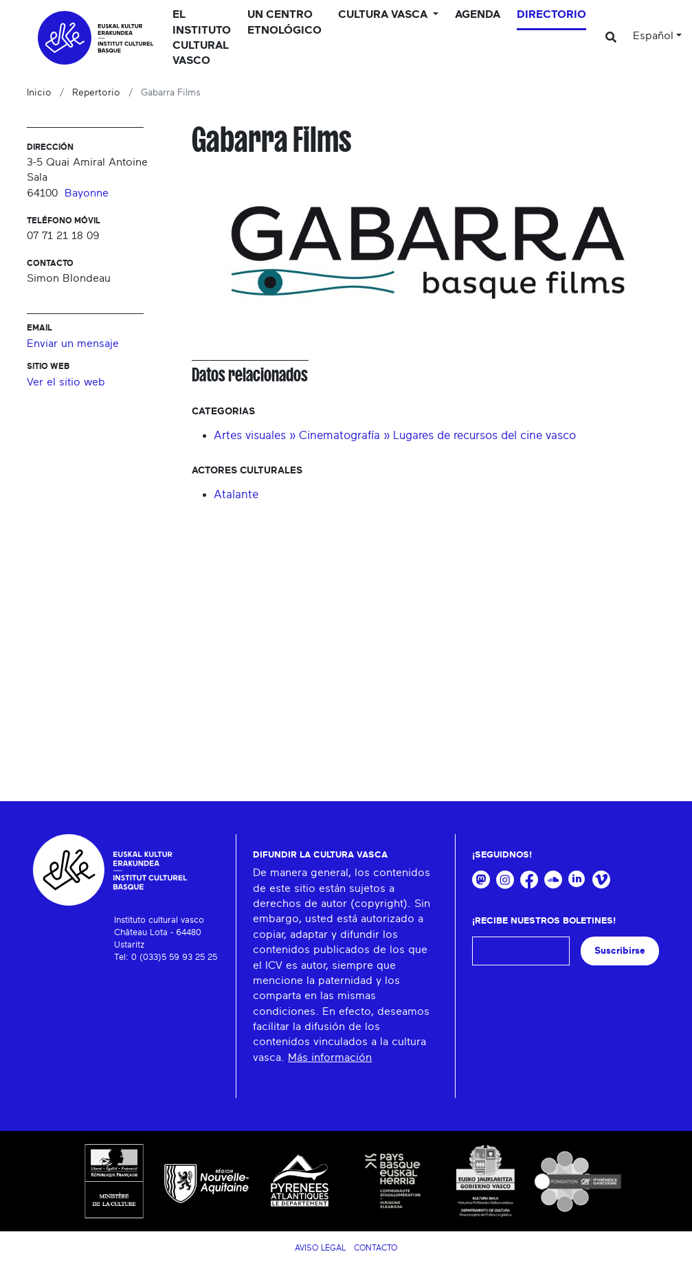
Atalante (236, 494)
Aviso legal (320, 1248)
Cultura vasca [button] (384, 14)
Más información (330, 1057)
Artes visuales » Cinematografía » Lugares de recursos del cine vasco (395, 435)
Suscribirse (619, 950)
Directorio (551, 14)
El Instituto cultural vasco (201, 37)
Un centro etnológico (284, 22)
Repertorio (96, 93)
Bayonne (87, 193)
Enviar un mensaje (73, 343)
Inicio (39, 93)
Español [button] (653, 35)
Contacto (375, 1248)
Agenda (477, 14)
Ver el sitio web (66, 382)
